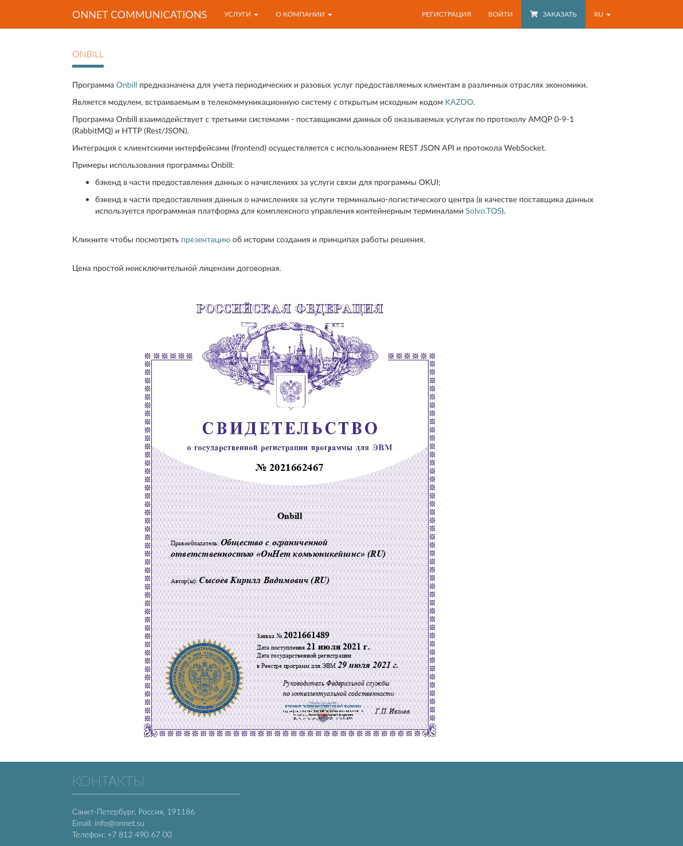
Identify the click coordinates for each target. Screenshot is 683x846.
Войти (500, 14)
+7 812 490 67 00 (139, 834)
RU (602, 14)
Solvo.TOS (484, 210)
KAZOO (459, 102)
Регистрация (446, 14)
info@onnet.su (119, 823)
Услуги (241, 14)
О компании (304, 14)
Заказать (553, 14)
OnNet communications (139, 14)
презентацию (205, 239)
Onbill (127, 84)
